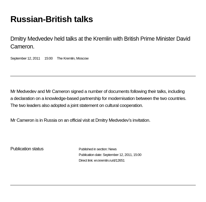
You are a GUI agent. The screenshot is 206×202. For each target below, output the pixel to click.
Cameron (61, 91)
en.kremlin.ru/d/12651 (109, 160)
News (112, 149)
